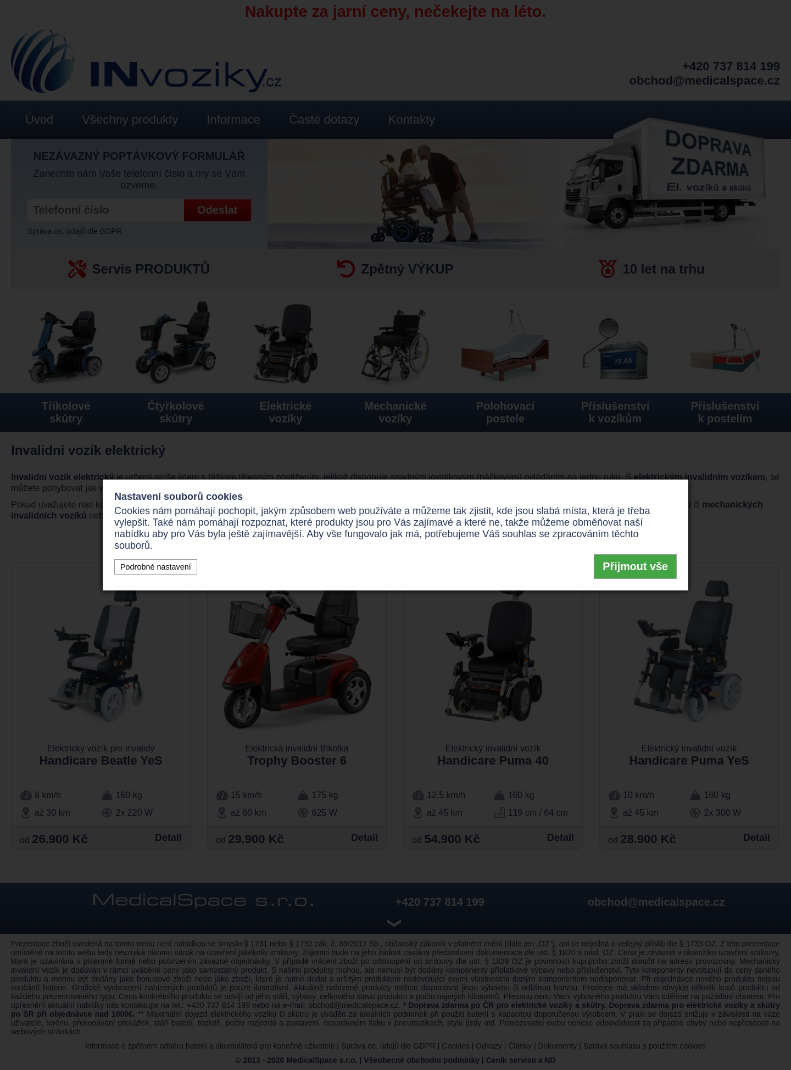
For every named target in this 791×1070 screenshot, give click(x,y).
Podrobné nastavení (155, 566)
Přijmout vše (635, 566)
